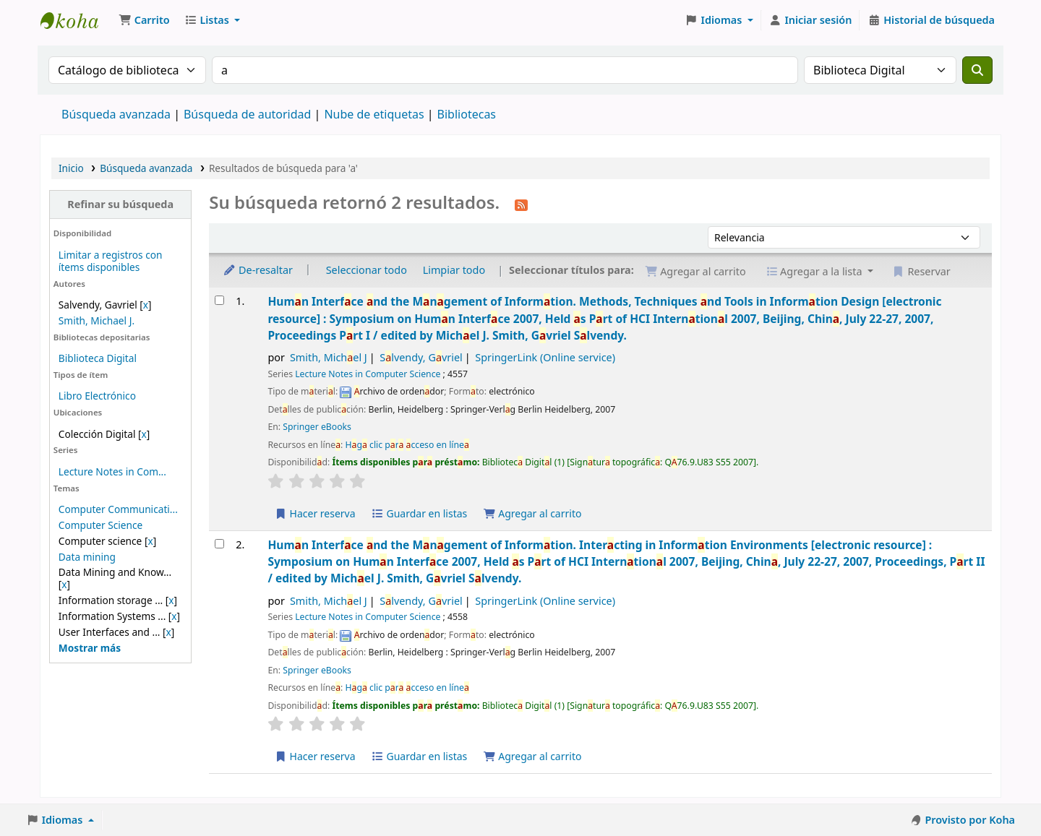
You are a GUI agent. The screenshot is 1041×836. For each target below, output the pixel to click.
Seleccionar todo (366, 270)
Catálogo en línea (76, 20)
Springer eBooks (317, 427)
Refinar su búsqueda (120, 204)
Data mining (87, 557)
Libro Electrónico (97, 395)
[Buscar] (977, 70)
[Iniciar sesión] (810, 20)
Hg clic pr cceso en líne (406, 445)
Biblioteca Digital (98, 358)
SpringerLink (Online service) (545, 357)
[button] (144, 20)
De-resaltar (258, 270)
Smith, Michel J (328, 357)
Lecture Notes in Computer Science (367, 374)
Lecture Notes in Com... (112, 471)
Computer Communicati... (118, 509)
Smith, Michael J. (96, 320)
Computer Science (100, 525)
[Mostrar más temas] (90, 648)
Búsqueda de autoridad (247, 114)
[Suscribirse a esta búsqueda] (521, 203)
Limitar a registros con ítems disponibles (111, 261)
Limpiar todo (454, 270)
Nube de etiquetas (374, 114)
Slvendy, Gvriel (421, 357)
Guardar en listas (419, 513)
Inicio (71, 168)
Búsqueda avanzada (116, 114)
